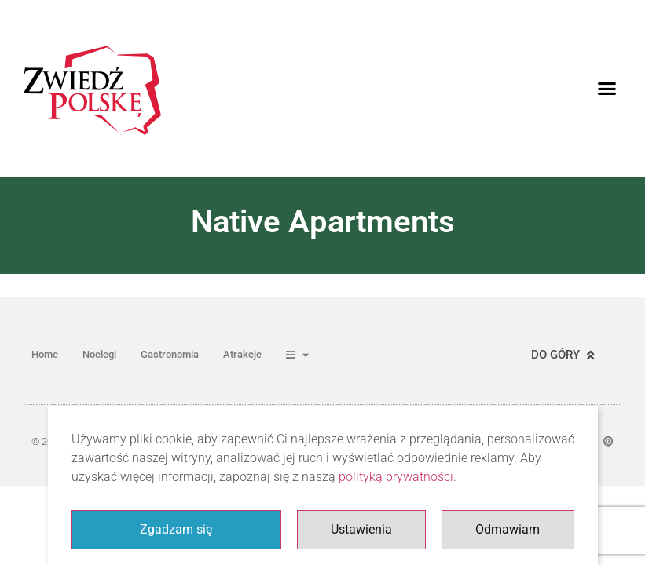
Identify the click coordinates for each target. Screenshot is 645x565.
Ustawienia (361, 529)
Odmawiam (507, 529)
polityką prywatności (396, 476)
